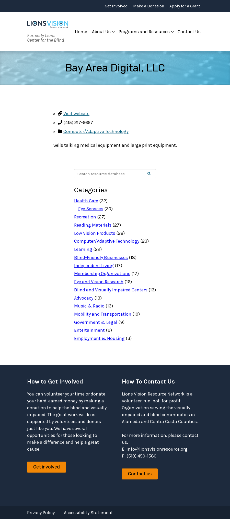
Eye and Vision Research (98, 282)
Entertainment (89, 330)
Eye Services (90, 209)
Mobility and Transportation (102, 314)
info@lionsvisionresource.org (157, 449)
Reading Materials (92, 225)
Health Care (86, 201)
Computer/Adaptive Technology (96, 131)
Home (81, 31)
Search (153, 174)
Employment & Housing (99, 338)
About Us (101, 31)
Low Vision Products (94, 233)
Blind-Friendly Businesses (101, 257)
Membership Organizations (102, 273)
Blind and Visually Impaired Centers (110, 290)
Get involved (46, 467)
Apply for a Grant (184, 6)
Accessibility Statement (88, 512)
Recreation (85, 217)
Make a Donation (148, 6)
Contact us (140, 474)
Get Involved (116, 6)
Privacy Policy (41, 512)
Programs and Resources (144, 31)
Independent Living (94, 265)
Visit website (76, 113)
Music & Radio (89, 306)
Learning (83, 249)
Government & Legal (95, 322)
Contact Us (189, 31)
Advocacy (83, 298)
